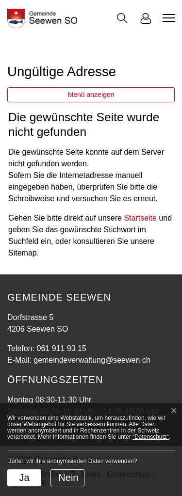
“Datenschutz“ (150, 436)
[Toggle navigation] (167, 18)
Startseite (140, 218)
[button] (122, 18)
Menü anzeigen (91, 94)
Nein (68, 477)
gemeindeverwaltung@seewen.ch (91, 360)
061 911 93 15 (61, 348)
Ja (24, 477)
